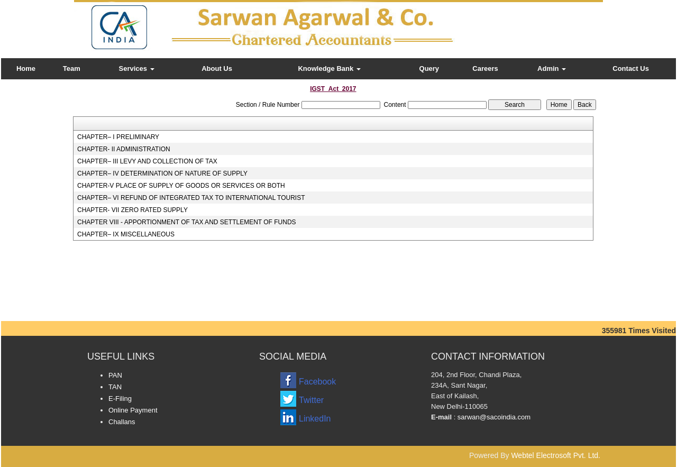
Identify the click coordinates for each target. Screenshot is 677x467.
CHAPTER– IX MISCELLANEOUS (126, 234)
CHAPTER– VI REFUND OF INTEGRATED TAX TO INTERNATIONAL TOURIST (191, 198)
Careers (485, 68)
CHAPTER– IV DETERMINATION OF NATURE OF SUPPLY (162, 173)
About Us (217, 68)
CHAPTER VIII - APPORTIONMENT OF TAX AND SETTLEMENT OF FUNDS (186, 222)
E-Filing (120, 398)
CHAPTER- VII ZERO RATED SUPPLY (132, 210)
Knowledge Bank (329, 68)
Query (429, 68)
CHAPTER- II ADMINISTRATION (123, 149)
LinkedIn (315, 418)
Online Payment (133, 410)
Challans (121, 422)
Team (71, 68)
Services (136, 68)
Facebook (317, 381)
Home (25, 68)
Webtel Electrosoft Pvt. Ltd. (555, 455)
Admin (551, 68)
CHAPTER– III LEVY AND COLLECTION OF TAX (147, 161)
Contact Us (630, 68)
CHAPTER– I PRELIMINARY (118, 137)
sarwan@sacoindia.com (492, 417)
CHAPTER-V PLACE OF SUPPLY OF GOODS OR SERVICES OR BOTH (181, 185)
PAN (115, 375)
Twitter (311, 400)
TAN (115, 387)
